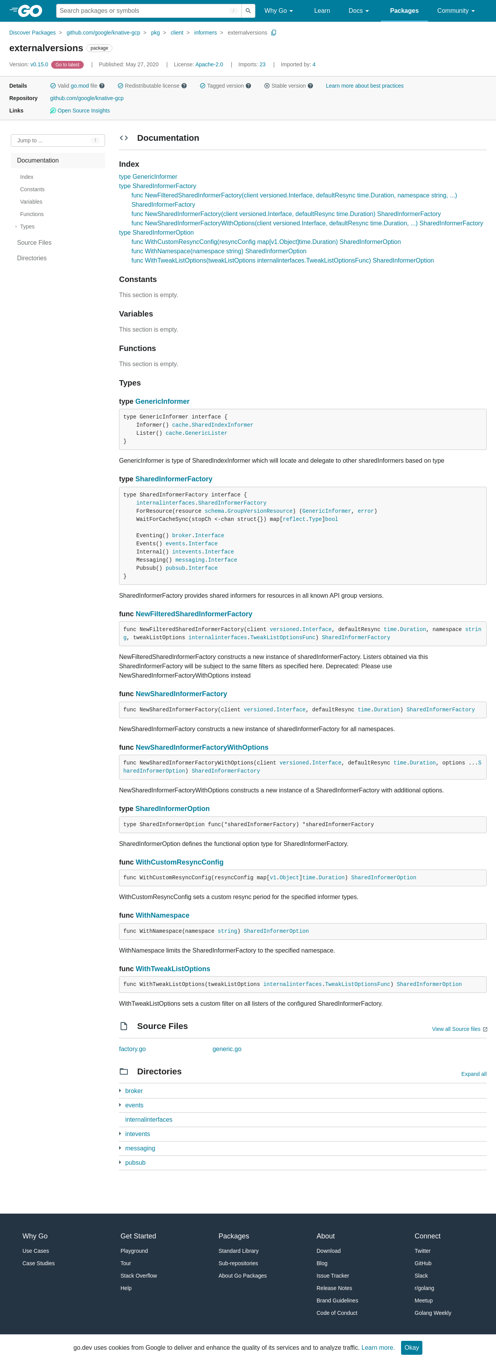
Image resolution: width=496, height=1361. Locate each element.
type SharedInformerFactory (157, 186)
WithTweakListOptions (173, 969)
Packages (404, 10)
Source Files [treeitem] (34, 242)
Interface (209, 536)
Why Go (280, 11)
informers (205, 32)
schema (214, 511)
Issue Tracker (333, 1276)
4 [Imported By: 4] (298, 64)
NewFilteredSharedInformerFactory (194, 614)
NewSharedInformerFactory (181, 694)
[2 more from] (120, 1105)
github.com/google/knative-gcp (103, 32)
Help (126, 1288)
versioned (284, 629)
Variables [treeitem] (31, 202)
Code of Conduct (337, 1313)
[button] (53, 86)
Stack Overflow (139, 1276)
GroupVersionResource (260, 511)
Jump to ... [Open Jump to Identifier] (30, 140)
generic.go (226, 1049)
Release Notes (334, 1288)
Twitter (423, 1251)
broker (181, 536)
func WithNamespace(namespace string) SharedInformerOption (219, 251)
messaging (190, 560)
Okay (412, 1347)
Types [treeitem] (27, 226)
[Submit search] (248, 11)
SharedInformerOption (172, 809)
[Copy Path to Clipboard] (273, 32)
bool (331, 519)
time (390, 629)
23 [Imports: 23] (252, 64)
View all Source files (456, 1029)
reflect (294, 519)
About (326, 1236)
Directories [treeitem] (31, 258)
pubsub (175, 568)
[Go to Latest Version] (68, 64)
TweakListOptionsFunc (282, 638)
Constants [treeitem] (32, 189)
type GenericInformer (148, 176)
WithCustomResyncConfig (180, 862)
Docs (360, 11)
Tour (126, 1263)
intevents (187, 552)
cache (180, 425)
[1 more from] (120, 1090)
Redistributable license (152, 86)
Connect (428, 1236)
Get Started (138, 1236)
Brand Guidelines (337, 1300)
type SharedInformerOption (156, 232)
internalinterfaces (165, 503)
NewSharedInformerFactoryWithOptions (202, 747)
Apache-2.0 (209, 64)
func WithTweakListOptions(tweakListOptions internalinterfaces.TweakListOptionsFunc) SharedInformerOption (282, 260)
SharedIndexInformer (223, 425)
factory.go (132, 1049)
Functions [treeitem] (32, 214)
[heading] (32, 11)
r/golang (424, 1288)
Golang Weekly (433, 1313)
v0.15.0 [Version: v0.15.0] (29, 64)
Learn (322, 10)
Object (289, 878)
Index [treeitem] (26, 177)
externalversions (247, 32)
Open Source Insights (80, 110)
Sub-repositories (238, 1263)
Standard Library (239, 1251)
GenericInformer (162, 401)
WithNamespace (162, 915)
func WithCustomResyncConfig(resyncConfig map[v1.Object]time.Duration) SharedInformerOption (266, 242)
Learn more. (378, 1347)
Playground (134, 1251)
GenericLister (206, 433)
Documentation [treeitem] (38, 160)
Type (315, 519)
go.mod (80, 86)
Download (329, 1251)
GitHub (423, 1263)
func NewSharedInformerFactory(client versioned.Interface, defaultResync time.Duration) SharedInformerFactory (286, 214)
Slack (421, 1276)
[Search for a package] (149, 11)
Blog (322, 1263)
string (227, 931)
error (366, 511)
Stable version (288, 86)
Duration (413, 629)
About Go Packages (243, 1276)
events (175, 544)
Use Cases (35, 1251)
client (177, 32)
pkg (155, 32)
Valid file (77, 86)
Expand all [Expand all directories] (474, 1074)
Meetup (424, 1300)
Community (457, 11)
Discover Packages (32, 32)
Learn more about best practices (365, 86)
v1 (273, 878)
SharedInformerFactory (173, 479)
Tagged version (225, 86)
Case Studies (38, 1263)
